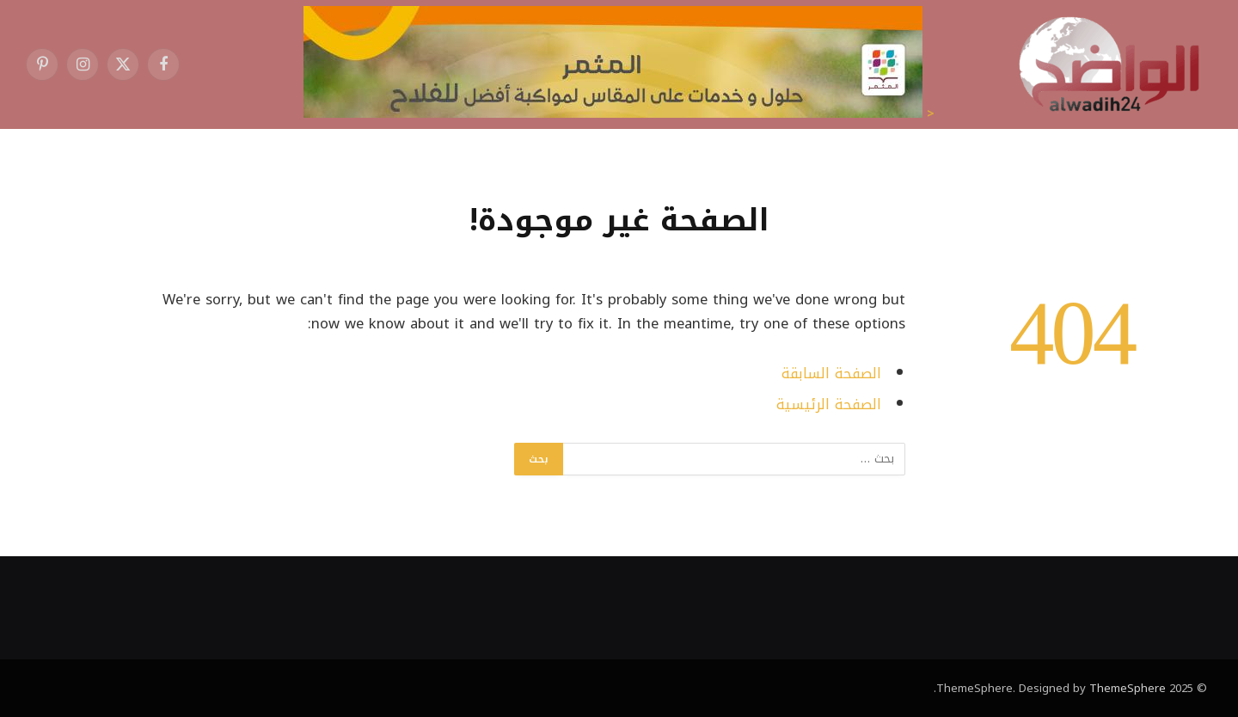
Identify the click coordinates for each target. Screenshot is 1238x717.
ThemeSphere (1127, 688)
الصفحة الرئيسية (828, 404)
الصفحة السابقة (831, 373)
